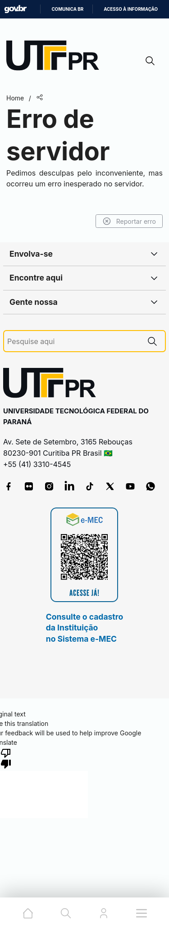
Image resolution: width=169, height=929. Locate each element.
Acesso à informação (131, 9)
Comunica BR (67, 9)
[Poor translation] (5, 758)
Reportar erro (129, 221)
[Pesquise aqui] (73, 341)
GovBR (15, 9)
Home (15, 98)
